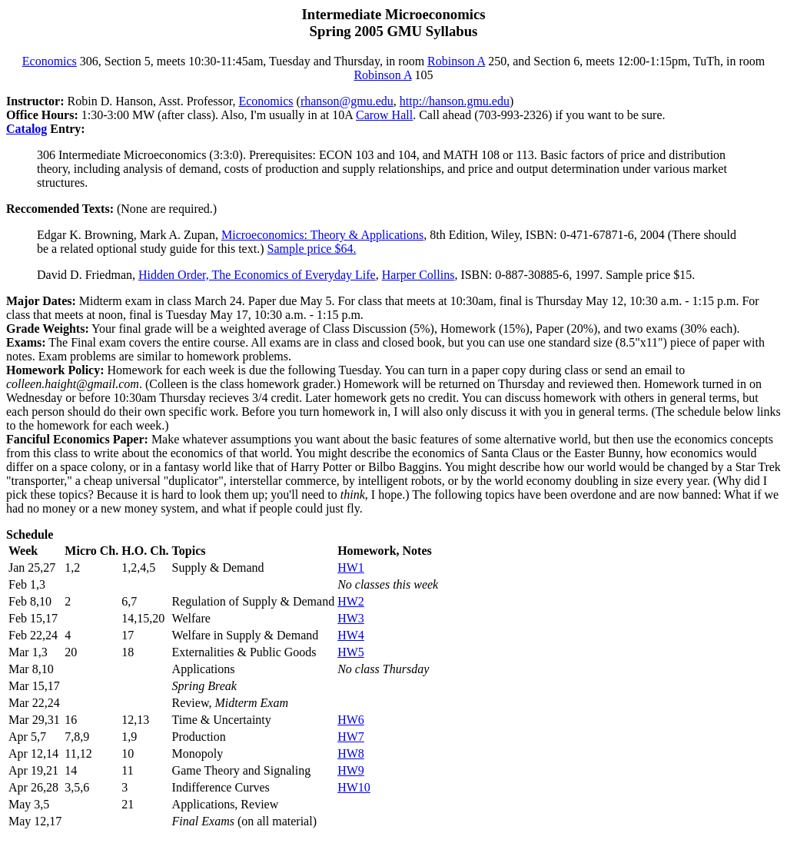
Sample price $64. (311, 248)
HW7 (350, 736)
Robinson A (456, 61)
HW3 (350, 618)
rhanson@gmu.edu (347, 101)
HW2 (350, 601)
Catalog (26, 128)
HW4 (350, 635)
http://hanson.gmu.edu (455, 101)
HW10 (353, 787)
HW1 (350, 567)
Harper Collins (418, 274)
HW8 (350, 753)
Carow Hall (384, 114)
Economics (49, 61)
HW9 (350, 770)
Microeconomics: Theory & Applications (322, 234)
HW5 (350, 652)
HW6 (350, 719)
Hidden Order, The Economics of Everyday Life (257, 274)
